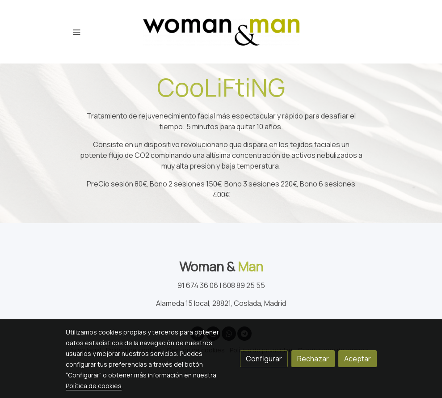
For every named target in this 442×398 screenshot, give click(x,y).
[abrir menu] (76, 31)
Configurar (264, 359)
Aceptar (357, 359)
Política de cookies (94, 385)
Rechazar (313, 359)
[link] (221, 32)
